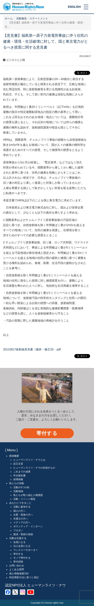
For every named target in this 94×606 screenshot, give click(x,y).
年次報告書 (19, 475)
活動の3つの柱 (21, 487)
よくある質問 (16, 569)
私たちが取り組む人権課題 (28, 495)
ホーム (9, 18)
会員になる (19, 542)
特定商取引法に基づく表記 (24, 577)
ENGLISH (74, 6)
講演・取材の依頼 (23, 534)
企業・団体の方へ (23, 514)
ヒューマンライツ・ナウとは (29, 459)
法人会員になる (22, 546)
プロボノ (18, 530)
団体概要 (14, 455)
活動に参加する (22, 506)
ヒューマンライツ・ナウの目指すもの (34, 467)
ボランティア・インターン (28, 526)
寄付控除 (18, 561)
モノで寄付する (22, 557)
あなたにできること (20, 502)
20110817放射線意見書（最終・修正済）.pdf (32, 349)
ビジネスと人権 (15, 60)
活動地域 (18, 491)
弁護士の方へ (20, 518)
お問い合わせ (16, 565)
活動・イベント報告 (24, 499)
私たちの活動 (16, 483)
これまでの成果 (22, 471)
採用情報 (18, 479)
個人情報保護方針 (19, 573)
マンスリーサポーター (25, 550)
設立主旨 (18, 463)
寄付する (47, 433)
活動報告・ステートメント (32, 18)
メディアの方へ (22, 522)
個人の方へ (19, 510)
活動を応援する (17, 538)
